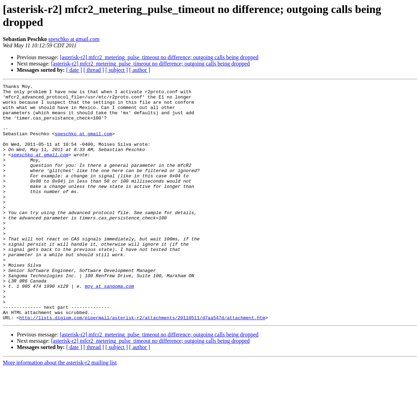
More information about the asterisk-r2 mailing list (60, 410)
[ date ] (74, 70)
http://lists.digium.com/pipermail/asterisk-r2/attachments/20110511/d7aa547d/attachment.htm (142, 365)
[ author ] (139, 70)
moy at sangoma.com (109, 327)
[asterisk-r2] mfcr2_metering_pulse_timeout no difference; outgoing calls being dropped (159, 57)
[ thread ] (93, 70)
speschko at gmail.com (73, 39)
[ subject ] (116, 70)
